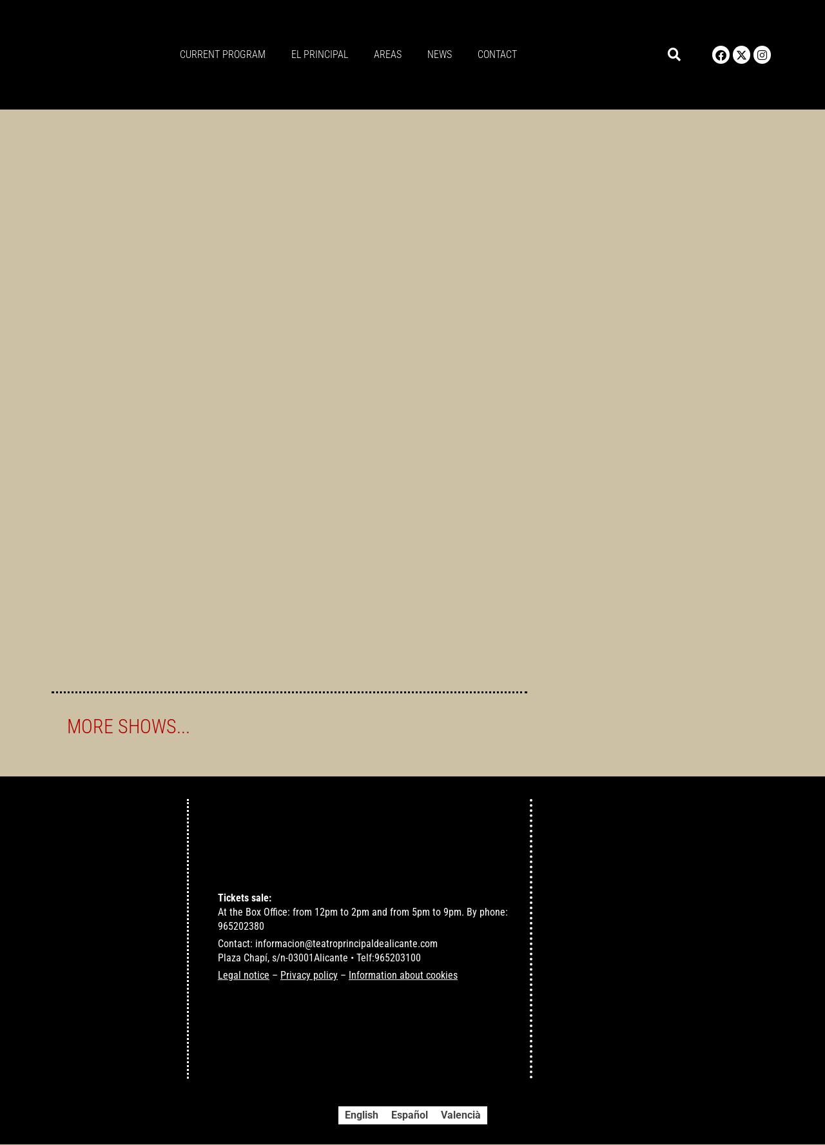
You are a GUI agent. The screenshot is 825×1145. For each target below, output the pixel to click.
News (439, 54)
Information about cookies (403, 976)
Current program (223, 54)
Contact (497, 54)
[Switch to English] (361, 1116)
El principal (319, 54)
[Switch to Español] (409, 1116)
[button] (674, 55)
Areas (388, 54)
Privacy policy (309, 976)
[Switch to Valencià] (460, 1116)
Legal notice (243, 976)
